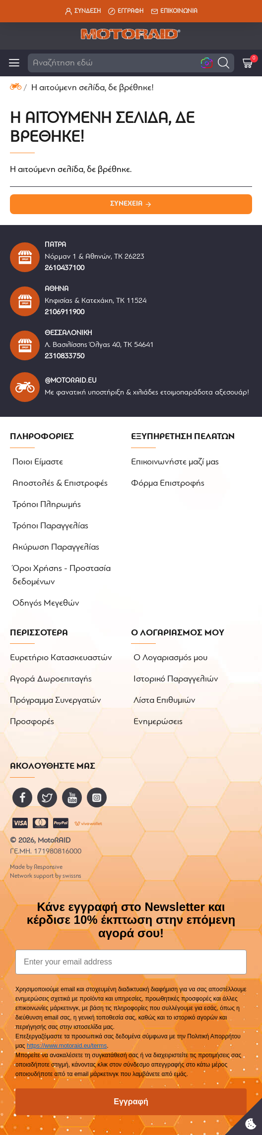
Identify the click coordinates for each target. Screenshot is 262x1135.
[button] (223, 62)
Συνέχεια (126, 204)
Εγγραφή (131, 1101)
